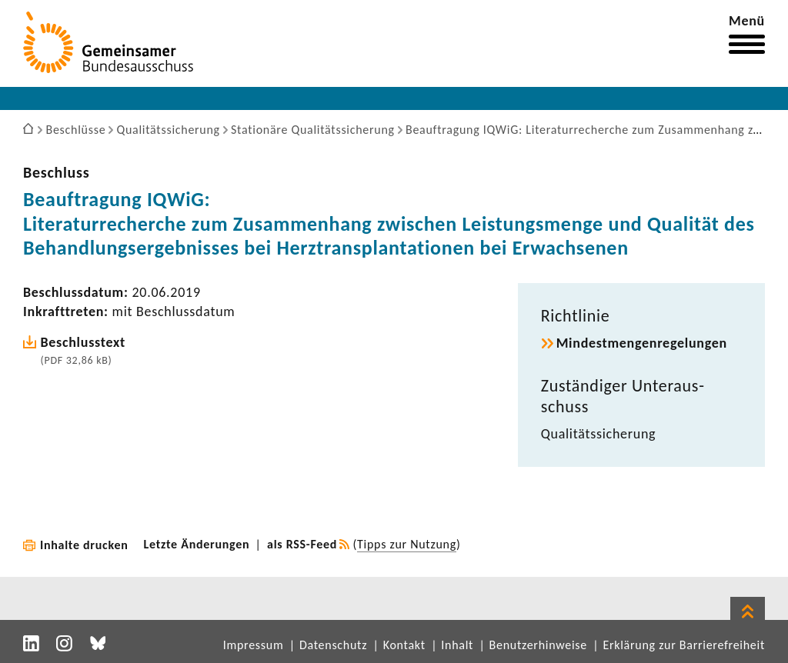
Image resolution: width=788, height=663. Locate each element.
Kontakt (404, 645)
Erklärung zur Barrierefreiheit (684, 645)
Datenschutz (333, 645)
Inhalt (457, 645)
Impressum (253, 645)
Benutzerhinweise (538, 645)
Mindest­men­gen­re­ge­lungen (641, 343)
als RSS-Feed (302, 544)
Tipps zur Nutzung (406, 544)
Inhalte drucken (84, 545)
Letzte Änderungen (197, 544)
